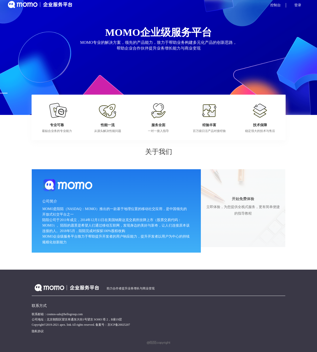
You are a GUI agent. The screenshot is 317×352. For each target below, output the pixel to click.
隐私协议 (38, 331)
